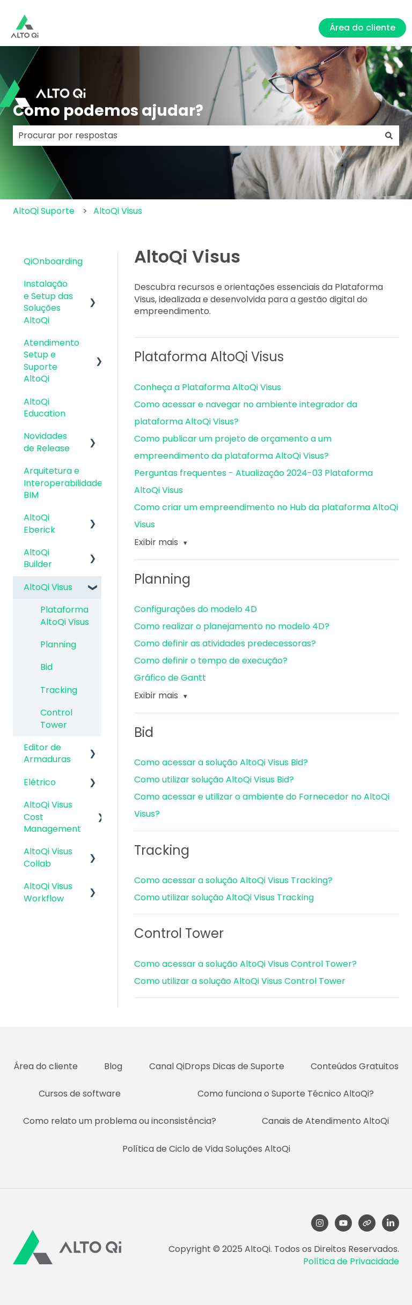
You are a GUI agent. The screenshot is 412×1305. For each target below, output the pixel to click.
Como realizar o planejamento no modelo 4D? (231, 626)
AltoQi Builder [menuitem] (38, 558)
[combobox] (196, 135)
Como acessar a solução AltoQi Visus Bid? (221, 762)
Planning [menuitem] (58, 644)
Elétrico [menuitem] (40, 782)
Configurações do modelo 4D (195, 609)
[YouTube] (343, 1223)
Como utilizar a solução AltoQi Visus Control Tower (239, 981)
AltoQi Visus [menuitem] (48, 587)
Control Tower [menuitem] (56, 718)
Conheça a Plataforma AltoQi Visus (207, 387)
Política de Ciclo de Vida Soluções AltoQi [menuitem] (206, 1149)
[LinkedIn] (390, 1223)
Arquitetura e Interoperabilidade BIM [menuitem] (63, 483)
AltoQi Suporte (44, 211)
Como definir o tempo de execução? (211, 660)
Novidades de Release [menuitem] (47, 442)
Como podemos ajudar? (108, 110)
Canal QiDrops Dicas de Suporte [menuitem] (216, 1066)
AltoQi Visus (117, 211)
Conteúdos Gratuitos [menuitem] (355, 1066)
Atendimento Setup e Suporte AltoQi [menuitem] (51, 361)
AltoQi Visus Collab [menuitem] (48, 857)
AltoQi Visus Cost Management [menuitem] (52, 817)
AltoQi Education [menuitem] (44, 408)
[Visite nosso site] (367, 1223)
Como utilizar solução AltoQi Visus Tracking (224, 897)
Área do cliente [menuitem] (45, 1066)
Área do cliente (362, 27)
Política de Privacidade (351, 1261)
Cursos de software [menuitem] (80, 1093)
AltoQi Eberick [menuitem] (39, 523)
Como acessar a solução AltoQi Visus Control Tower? (245, 964)
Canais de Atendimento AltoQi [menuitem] (325, 1121)
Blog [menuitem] (113, 1066)
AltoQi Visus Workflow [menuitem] (48, 892)
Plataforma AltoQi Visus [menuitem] (64, 615)
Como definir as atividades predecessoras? (225, 643)
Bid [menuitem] (46, 667)
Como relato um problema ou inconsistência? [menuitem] (119, 1121)
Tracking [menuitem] (58, 690)
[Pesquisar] (389, 135)
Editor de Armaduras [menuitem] (47, 753)
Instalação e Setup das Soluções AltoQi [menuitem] (48, 302)
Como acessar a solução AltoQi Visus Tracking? (233, 880)
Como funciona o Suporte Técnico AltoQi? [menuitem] (285, 1093)
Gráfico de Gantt (170, 678)
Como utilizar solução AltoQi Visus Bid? (214, 779)
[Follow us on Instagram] (319, 1223)
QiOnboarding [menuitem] (53, 261)
